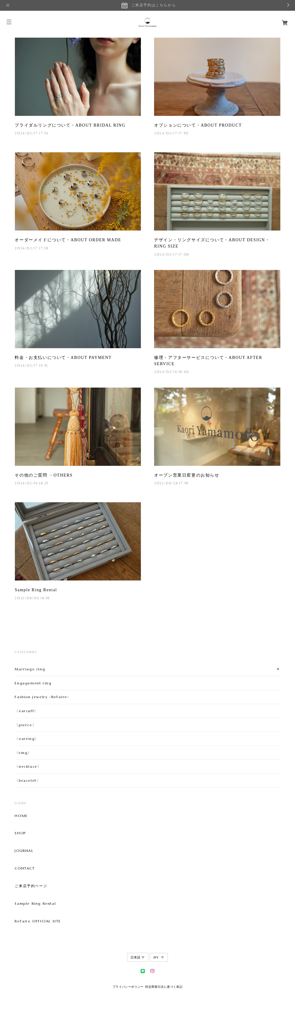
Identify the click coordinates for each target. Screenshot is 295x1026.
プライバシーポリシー (128, 986)
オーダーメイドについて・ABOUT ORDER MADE (68, 240)
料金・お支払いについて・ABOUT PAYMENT (63, 357)
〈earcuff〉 (26, 711)
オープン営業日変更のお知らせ (186, 475)
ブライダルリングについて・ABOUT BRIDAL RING (70, 125)
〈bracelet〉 (27, 780)
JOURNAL (24, 851)
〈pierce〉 (25, 725)
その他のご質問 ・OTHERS (44, 475)
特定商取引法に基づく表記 (163, 986)
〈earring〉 (27, 738)
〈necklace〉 (28, 766)
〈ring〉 (23, 752)
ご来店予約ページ (31, 886)
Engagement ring (33, 683)
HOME (21, 816)
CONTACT (25, 868)
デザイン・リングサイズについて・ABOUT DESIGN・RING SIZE (212, 243)
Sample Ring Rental (36, 590)
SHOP (20, 833)
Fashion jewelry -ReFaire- (42, 697)
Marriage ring (30, 669)
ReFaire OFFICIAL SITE (38, 921)
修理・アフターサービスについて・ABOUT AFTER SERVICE (208, 360)
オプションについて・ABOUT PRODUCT (198, 125)
